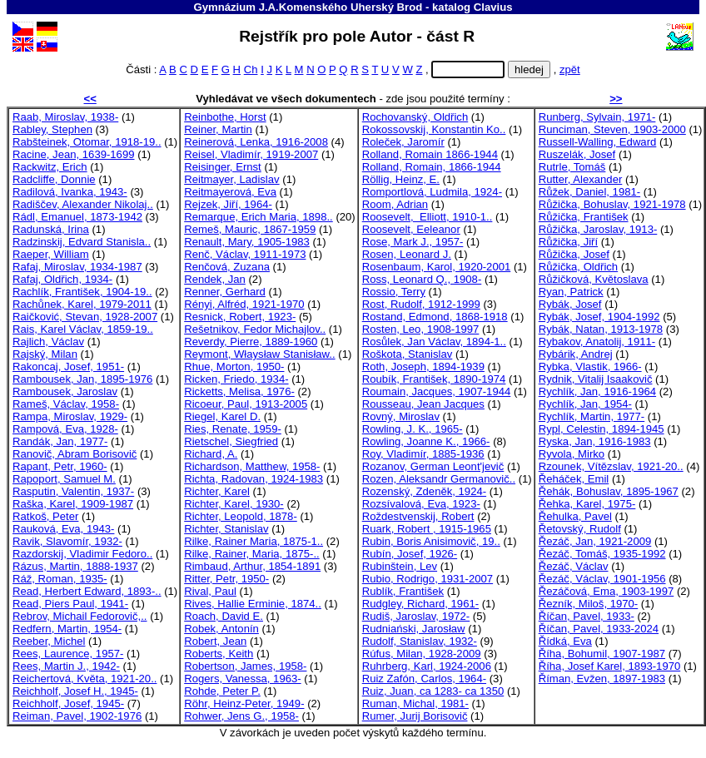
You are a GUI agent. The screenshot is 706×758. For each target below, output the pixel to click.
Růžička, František (584, 217)
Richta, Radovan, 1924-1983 (253, 479)
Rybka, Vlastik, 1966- (590, 366)
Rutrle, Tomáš (572, 167)
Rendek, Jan (215, 279)
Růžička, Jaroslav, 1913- (598, 229)
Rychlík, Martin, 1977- (592, 416)
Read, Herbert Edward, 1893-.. (87, 591)
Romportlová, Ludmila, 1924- (432, 192)
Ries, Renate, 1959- (232, 429)
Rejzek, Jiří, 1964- (228, 204)
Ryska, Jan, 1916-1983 (595, 441)
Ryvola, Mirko (571, 454)
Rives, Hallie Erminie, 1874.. (252, 603)
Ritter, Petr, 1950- (226, 578)
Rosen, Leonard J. (406, 254)
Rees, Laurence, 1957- (67, 653)
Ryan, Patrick (571, 291)
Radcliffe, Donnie (54, 179)
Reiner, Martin (218, 129)
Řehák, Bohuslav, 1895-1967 (609, 491)
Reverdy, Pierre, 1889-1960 (250, 341)
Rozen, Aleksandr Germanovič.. (438, 479)
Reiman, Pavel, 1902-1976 (77, 716)
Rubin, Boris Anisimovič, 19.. (431, 541)
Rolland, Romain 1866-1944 (430, 154)
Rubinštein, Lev (399, 566)
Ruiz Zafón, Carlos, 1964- (424, 678)
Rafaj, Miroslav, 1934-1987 (77, 266)
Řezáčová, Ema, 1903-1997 (606, 591)
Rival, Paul (210, 591)
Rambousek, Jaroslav (64, 391)
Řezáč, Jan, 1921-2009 (595, 541)
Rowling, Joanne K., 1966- (426, 441)
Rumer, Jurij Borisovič (415, 716)
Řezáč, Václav (574, 566)
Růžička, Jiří (568, 241)
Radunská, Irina (50, 229)
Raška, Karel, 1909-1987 (72, 504)
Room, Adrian (395, 204)
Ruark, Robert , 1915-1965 (426, 529)
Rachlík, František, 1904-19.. (82, 291)
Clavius (493, 7)
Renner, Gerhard (225, 291)
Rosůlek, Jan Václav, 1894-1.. (434, 341)
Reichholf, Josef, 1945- (68, 703)
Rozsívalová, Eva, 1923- (421, 504)
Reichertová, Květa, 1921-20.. (84, 678)
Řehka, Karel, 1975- (587, 504)
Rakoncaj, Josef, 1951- (68, 366)
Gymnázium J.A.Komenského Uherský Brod (307, 7)
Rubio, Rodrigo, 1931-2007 (427, 578)
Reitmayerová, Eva (230, 192)
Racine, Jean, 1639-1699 (73, 154)
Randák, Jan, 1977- (59, 441)
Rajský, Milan (44, 354)
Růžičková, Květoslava (594, 279)
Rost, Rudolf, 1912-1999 (421, 304)
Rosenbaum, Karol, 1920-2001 (436, 266)
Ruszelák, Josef (577, 154)
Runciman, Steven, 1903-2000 (612, 129)
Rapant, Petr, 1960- (59, 466)
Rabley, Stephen (52, 129)
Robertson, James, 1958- (245, 666)
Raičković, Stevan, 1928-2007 (84, 316)
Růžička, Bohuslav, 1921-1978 (612, 204)
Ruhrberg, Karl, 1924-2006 (426, 666)
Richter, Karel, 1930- (234, 504)
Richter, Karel (217, 491)
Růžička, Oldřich (578, 266)
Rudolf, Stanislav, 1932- (419, 641)
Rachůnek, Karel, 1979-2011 (82, 304)
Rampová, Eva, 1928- (65, 429)
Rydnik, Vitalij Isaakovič (596, 379)
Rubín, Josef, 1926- (409, 553)
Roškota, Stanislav (407, 354)
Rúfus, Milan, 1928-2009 (421, 653)
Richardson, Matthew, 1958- (252, 466)
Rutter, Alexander (581, 179)
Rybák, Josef (570, 304)
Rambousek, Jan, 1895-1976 (82, 379)
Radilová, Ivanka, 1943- (69, 192)
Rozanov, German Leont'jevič (433, 466)
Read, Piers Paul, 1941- (70, 603)
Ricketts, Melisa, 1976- (239, 391)
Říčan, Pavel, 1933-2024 (599, 628)
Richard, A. (210, 454)
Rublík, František (403, 591)
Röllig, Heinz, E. (401, 179)
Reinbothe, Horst (225, 117)
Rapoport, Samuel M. (64, 479)
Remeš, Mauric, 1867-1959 (250, 229)
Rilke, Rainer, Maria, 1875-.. (251, 553)
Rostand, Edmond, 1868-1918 (435, 316)
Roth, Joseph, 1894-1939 (423, 366)
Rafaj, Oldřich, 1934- (62, 279)
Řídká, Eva (565, 641)
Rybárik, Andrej (576, 354)
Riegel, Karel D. (222, 416)
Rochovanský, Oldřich (415, 117)
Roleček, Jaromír (403, 142)
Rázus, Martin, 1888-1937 (75, 566)
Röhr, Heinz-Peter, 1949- (244, 703)
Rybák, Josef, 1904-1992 (599, 316)
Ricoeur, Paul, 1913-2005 (245, 404)
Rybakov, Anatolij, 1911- (597, 341)
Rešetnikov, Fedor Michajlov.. (255, 329)
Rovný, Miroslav (401, 416)
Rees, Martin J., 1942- (66, 666)
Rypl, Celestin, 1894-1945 (601, 429)
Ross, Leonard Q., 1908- (422, 279)
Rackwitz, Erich (49, 167)
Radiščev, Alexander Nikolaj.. (82, 204)
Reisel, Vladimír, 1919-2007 (251, 154)
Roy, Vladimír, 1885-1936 (423, 454)
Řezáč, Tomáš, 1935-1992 (602, 553)
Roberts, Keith (218, 653)
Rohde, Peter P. (222, 691)
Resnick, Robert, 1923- (240, 316)
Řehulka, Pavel (575, 516)
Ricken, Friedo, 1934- (236, 379)
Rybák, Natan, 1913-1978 (601, 329)
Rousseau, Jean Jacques (423, 404)
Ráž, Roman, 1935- (59, 578)
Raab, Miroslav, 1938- (65, 117)
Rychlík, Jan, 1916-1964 (597, 391)
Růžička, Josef (574, 254)
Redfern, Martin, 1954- (67, 628)
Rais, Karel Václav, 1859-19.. (82, 329)
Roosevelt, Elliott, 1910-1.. (427, 217)
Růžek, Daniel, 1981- (589, 192)
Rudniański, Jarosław (413, 628)
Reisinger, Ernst (222, 167)
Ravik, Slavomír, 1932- (67, 541)
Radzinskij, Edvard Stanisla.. (81, 241)
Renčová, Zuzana (227, 266)
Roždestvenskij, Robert (418, 516)
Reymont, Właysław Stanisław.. (259, 354)
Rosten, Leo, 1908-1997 (421, 329)
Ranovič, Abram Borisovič (74, 454)
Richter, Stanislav (226, 529)
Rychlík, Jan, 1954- (585, 404)
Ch (251, 69)
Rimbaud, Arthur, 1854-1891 (252, 566)
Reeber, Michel (48, 641)
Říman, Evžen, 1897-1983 (602, 678)
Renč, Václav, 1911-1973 (245, 254)
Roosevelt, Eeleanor (411, 229)
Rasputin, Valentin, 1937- (73, 491)
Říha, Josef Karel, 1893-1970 (610, 666)
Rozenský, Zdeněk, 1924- (424, 491)
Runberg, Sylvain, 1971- (597, 117)
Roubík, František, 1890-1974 (434, 379)
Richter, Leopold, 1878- (240, 516)
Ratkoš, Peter (45, 516)
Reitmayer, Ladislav (231, 179)
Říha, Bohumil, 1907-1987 (602, 653)
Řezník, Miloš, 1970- (589, 603)
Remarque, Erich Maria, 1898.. (258, 217)
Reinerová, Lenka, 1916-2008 (256, 142)
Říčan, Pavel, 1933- (586, 616)
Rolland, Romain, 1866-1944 (431, 167)
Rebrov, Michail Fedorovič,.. (79, 616)
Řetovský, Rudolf (580, 529)
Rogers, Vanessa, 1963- (242, 678)
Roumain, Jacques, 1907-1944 (436, 391)
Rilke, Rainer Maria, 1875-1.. (253, 541)
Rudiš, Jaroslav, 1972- (416, 616)
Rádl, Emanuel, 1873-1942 (77, 217)
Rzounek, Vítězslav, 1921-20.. (611, 466)
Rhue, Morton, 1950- (234, 366)
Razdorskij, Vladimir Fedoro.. (82, 553)
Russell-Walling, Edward (598, 142)
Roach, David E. (223, 616)
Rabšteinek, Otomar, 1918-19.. (87, 142)
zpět (569, 69)
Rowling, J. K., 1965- (412, 429)
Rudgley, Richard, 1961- (420, 603)
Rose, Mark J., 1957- (413, 241)
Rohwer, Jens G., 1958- (241, 716)
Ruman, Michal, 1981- (415, 703)
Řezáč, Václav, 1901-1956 (602, 578)
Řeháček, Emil (574, 479)
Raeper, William (50, 254)
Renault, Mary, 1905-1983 (247, 241)
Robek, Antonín (221, 628)
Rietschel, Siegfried (231, 441)
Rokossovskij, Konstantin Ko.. (434, 129)
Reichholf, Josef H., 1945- (75, 691)
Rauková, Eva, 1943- (63, 529)
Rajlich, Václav (48, 341)
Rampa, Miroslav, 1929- (69, 416)
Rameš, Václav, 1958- (65, 404)
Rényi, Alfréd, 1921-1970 (244, 304)
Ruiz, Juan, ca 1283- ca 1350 (433, 691)
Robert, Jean (215, 641)
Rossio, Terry (393, 291)
